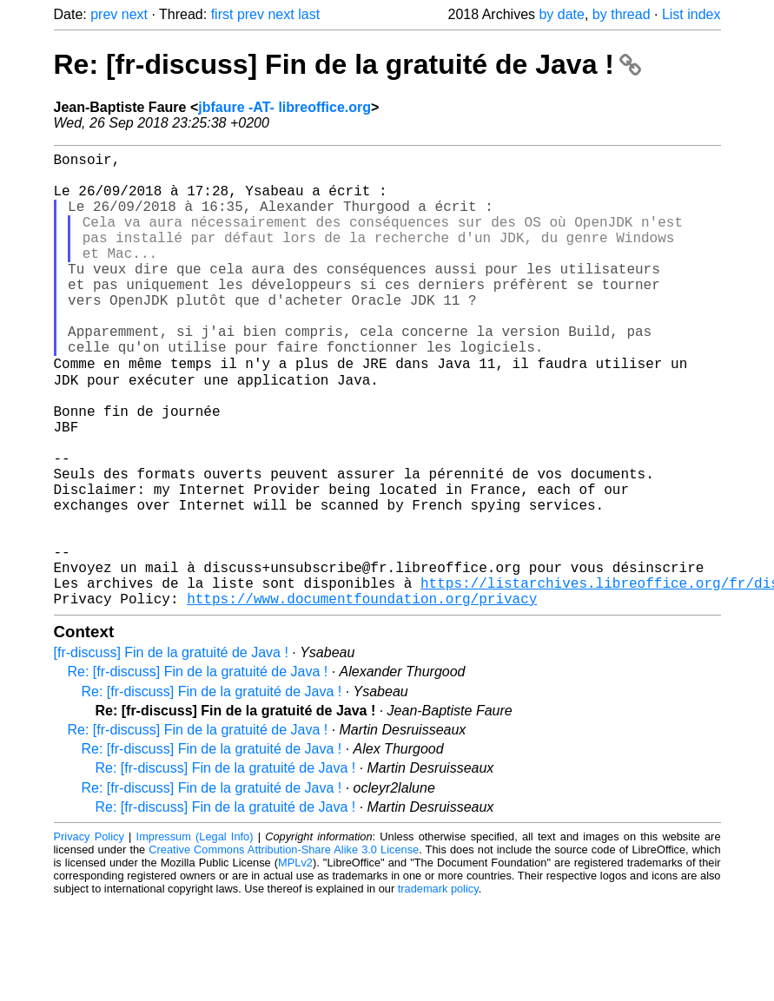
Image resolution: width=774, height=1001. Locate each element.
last (309, 14)
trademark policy (438, 987)
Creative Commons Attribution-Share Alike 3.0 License (284, 948)
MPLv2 (295, 961)
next (135, 14)
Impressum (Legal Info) (195, 935)
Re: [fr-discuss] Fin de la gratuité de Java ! (347, 64)
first (222, 14)
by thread (621, 14)
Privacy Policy (89, 935)
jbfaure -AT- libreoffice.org (284, 107)
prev (103, 14)
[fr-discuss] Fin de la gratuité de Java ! (171, 751)
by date (561, 14)
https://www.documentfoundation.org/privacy (362, 697)
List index (691, 14)
